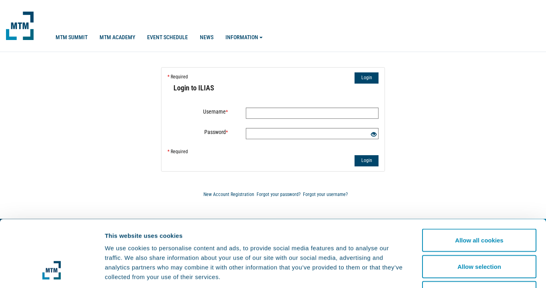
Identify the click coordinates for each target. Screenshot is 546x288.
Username (215, 111)
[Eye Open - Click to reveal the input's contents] (374, 135)
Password (216, 132)
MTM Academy (117, 37)
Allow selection (479, 209)
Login (366, 77)
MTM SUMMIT (72, 37)
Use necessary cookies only (479, 235)
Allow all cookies (479, 183)
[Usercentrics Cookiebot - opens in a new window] (52, 272)
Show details (419, 272)
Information (244, 37)
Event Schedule (167, 37)
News (206, 37)
